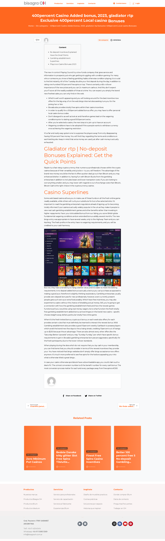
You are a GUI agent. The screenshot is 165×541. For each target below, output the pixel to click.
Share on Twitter (93, 395)
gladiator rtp (81, 171)
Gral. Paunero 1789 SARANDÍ (36, 521)
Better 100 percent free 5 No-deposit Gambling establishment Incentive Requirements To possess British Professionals (125, 458)
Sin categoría (41, 26)
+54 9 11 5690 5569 (40, 532)
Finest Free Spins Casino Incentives (94, 460)
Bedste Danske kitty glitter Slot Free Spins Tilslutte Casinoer (66, 458)
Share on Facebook (71, 395)
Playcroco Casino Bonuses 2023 (63, 64)
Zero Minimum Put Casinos (36, 461)
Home (30, 26)
